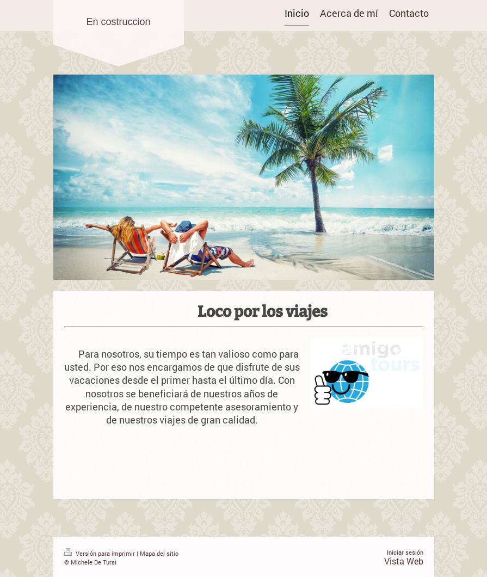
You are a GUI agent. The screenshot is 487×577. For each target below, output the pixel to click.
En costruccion (118, 21)
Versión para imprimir (100, 553)
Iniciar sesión (405, 552)
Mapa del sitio (159, 553)
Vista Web (403, 561)
